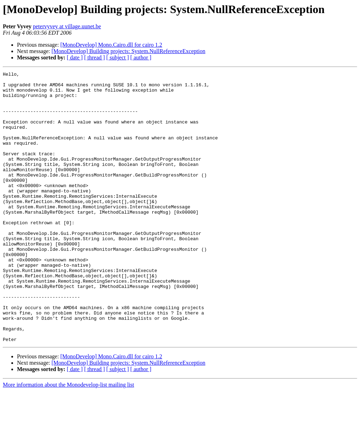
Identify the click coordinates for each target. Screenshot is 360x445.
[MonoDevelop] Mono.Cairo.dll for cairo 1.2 (111, 45)
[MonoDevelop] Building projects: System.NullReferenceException (128, 51)
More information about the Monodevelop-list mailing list (68, 439)
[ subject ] (117, 57)
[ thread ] (94, 57)
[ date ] (75, 57)
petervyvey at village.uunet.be (67, 26)
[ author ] (141, 57)
